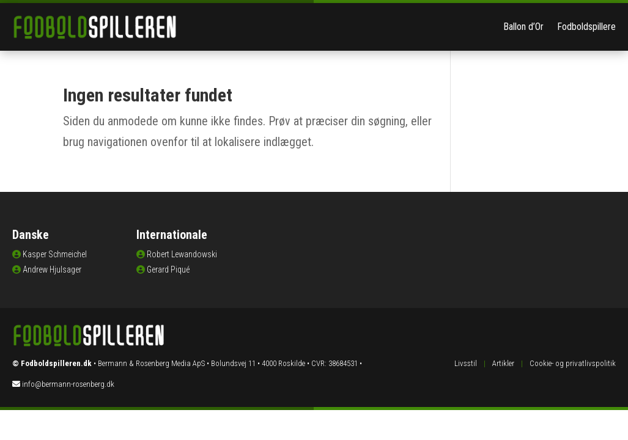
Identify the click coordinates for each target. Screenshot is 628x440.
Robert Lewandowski (182, 254)
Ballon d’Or (523, 26)
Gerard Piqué (168, 269)
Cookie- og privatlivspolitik (573, 363)
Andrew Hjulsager (52, 269)
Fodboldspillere (586, 26)
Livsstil (465, 363)
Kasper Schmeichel (55, 254)
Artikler (503, 363)
